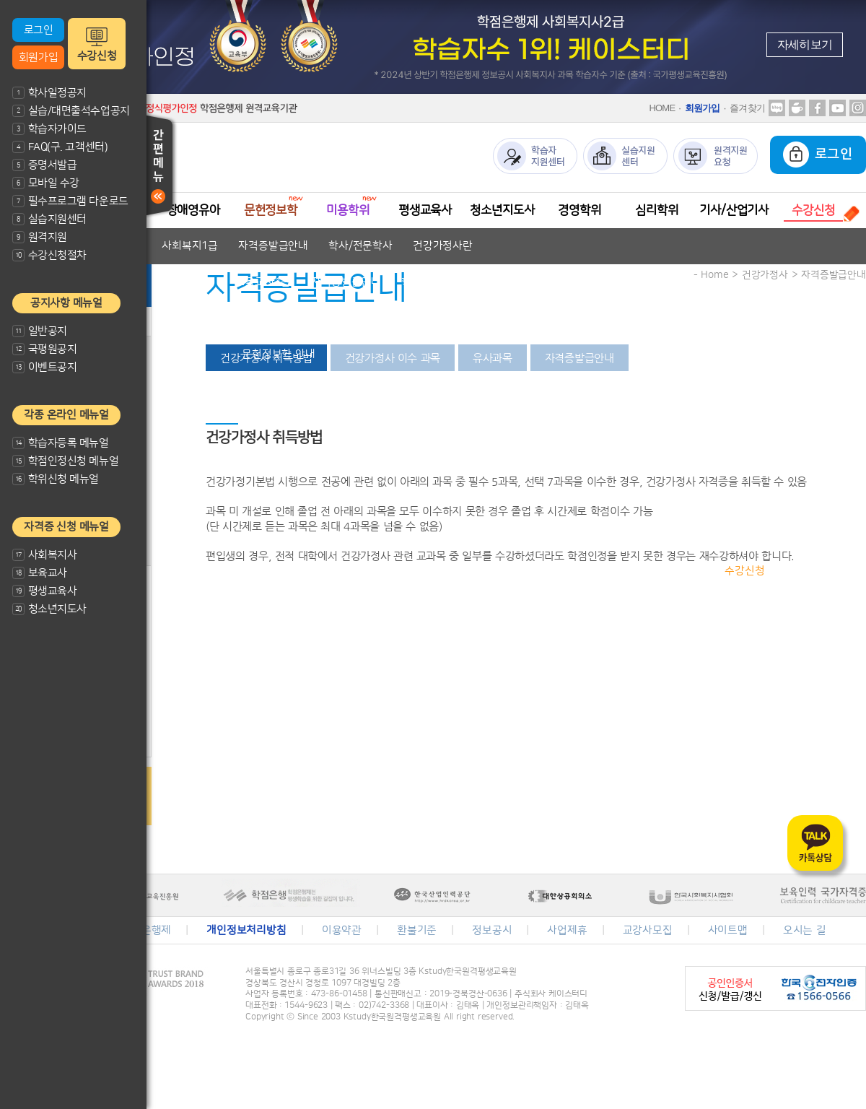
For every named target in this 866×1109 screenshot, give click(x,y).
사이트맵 (728, 930)
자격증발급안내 (273, 246)
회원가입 (38, 57)
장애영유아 (193, 210)
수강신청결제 (815, 571)
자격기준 (308, 318)
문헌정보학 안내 (278, 354)
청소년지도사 (49, 609)
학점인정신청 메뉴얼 (65, 461)
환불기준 (417, 930)
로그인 (38, 30)
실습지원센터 (49, 219)
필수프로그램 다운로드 (70, 201)
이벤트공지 (44, 367)
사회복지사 (44, 555)
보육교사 (39, 573)
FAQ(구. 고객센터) (60, 147)
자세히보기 (804, 44)
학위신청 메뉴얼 (55, 479)
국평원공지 (44, 349)
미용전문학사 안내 (362, 390)
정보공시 (492, 930)
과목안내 (684, 571)
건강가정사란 (443, 246)
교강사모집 (648, 930)
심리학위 (656, 210)
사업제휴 (567, 930)
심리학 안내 (661, 535)
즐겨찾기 (747, 108)
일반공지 (39, 331)
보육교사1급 (263, 282)
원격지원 (39, 237)
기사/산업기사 (734, 210)
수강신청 (96, 56)
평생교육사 (44, 591)
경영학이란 (580, 498)
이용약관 (342, 930)
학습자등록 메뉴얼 (60, 443)
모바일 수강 (45, 183)
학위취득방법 (656, 498)
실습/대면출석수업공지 (71, 111)
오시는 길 (804, 930)
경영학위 (579, 210)
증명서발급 (44, 165)
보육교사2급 (186, 282)
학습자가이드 (49, 129)
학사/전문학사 (360, 246)
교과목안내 (373, 318)
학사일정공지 (49, 93)
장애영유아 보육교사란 (216, 318)
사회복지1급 (190, 246)
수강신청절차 (49, 255)
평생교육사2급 (500, 426)
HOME (662, 108)
